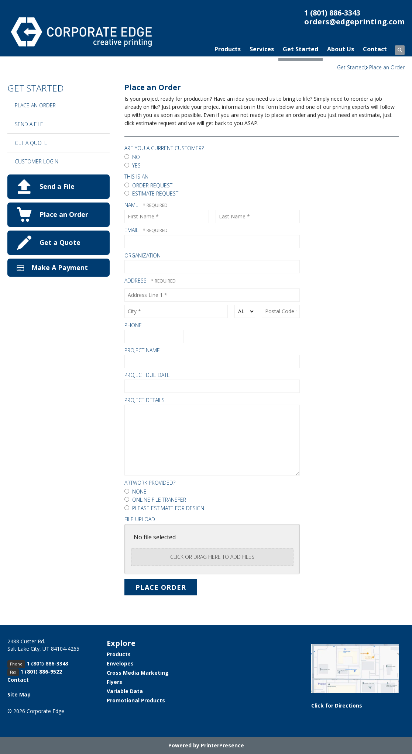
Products (227, 49)
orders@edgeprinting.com (354, 22)
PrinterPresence (222, 745)
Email (132, 230)
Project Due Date (147, 374)
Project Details (144, 400)
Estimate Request (151, 193)
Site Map (19, 694)
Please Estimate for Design (164, 508)
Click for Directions (336, 705)
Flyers (114, 681)
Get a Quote (31, 142)
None (135, 491)
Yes (132, 165)
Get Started (300, 49)
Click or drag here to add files (212, 556)
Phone (133, 325)
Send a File (29, 124)
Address (136, 280)
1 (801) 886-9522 (41, 671)
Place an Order (387, 67)
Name (132, 204)
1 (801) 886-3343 (332, 13)
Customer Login (36, 161)
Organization (142, 255)
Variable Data (125, 691)
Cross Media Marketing (138, 672)
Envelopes (120, 663)
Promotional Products (136, 700)
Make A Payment (59, 267)
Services (262, 49)
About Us (340, 49)
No (132, 156)
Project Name (142, 350)
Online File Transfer (155, 499)
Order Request (148, 185)
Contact (375, 49)
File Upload (139, 519)
